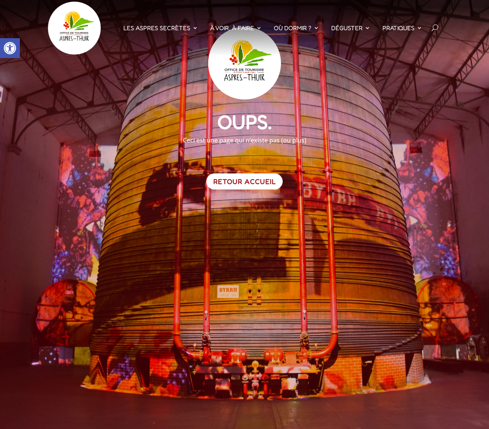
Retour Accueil (244, 181)
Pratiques (398, 28)
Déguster (347, 28)
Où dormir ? (292, 28)
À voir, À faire (232, 28)
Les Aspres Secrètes (156, 28)
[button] (10, 48)
